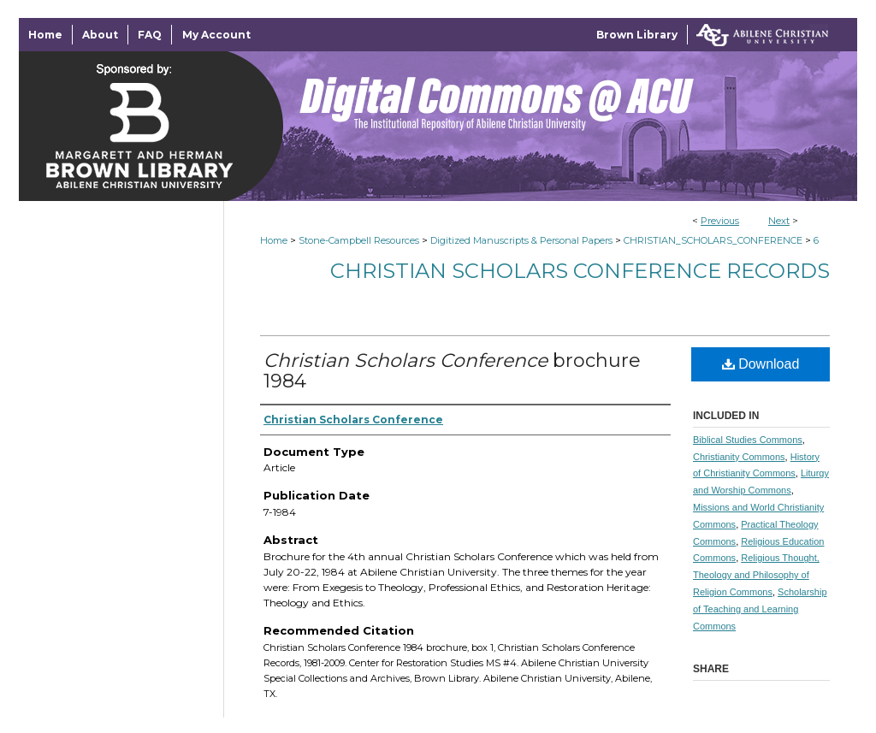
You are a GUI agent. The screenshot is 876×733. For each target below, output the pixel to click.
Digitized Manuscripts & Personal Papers (521, 240)
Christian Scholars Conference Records (580, 270)
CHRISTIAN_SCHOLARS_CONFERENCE (713, 240)
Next (779, 221)
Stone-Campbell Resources (359, 240)
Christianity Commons (739, 457)
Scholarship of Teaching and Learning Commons (760, 609)
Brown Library (637, 34)
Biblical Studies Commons (747, 439)
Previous (720, 221)
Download (761, 364)
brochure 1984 (452, 371)
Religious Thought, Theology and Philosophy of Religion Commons (756, 575)
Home (273, 240)
